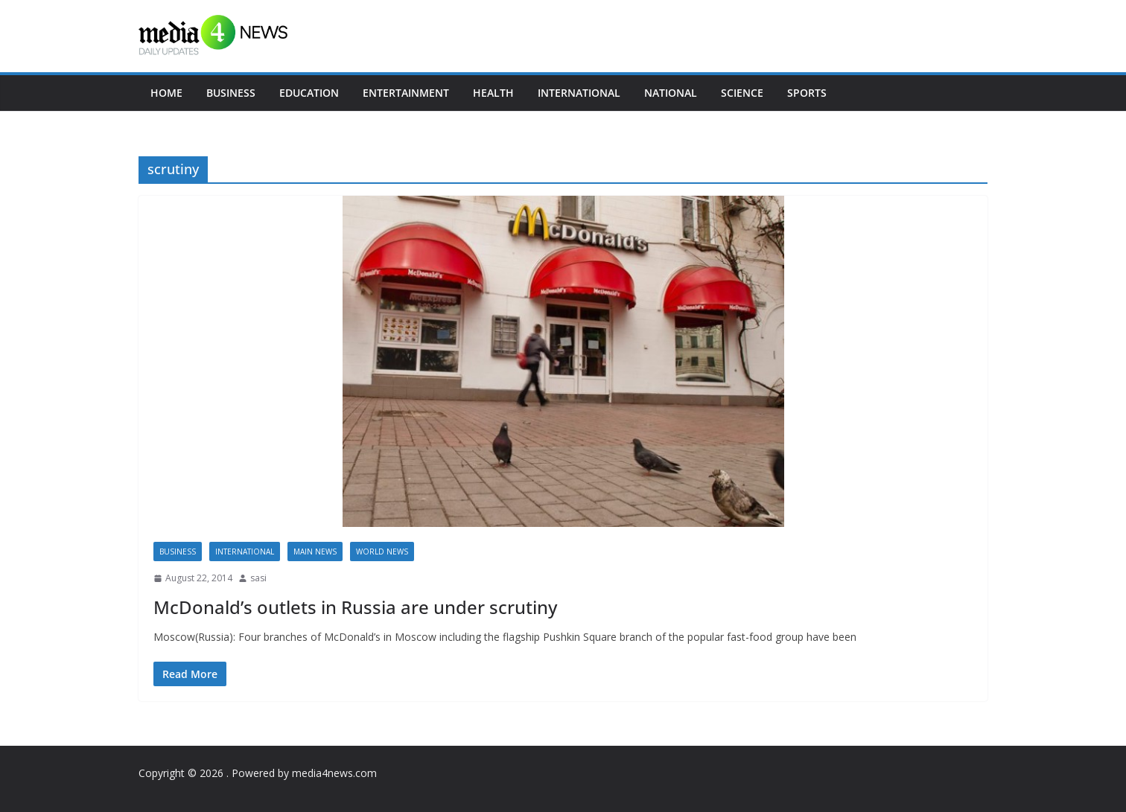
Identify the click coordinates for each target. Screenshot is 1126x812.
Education (309, 93)
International (579, 93)
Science (742, 93)
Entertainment (406, 93)
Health (493, 93)
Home (166, 93)
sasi (258, 578)
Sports (807, 93)
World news (382, 551)
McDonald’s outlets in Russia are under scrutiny (355, 607)
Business (230, 93)
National (670, 93)
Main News (315, 551)
